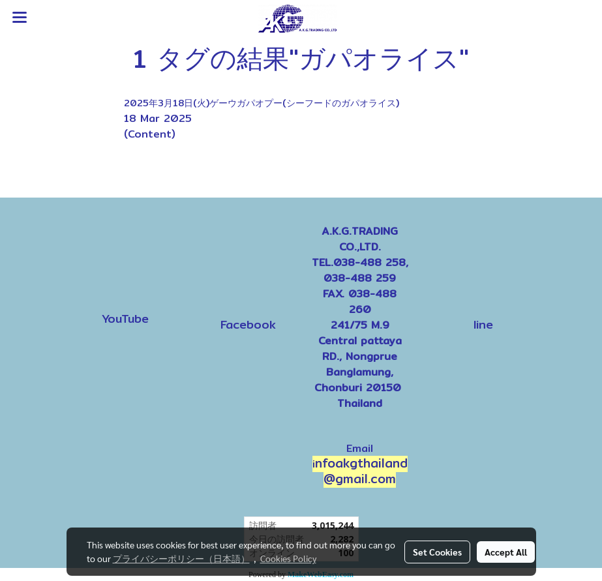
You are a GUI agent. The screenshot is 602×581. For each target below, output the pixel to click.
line (483, 324)
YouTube (125, 318)
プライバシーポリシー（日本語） (181, 558)
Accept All (506, 552)
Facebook (248, 324)
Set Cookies (437, 552)
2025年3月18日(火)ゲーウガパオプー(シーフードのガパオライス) (261, 103)
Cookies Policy (288, 558)
